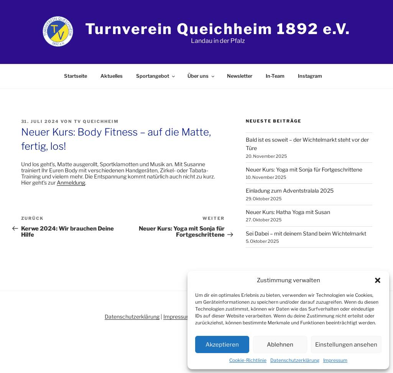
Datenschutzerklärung (294, 360)
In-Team (275, 76)
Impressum (335, 360)
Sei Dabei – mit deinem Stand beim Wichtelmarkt (306, 233)
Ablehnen (280, 344)
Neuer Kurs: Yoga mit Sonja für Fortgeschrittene (304, 169)
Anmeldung (71, 182)
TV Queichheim (96, 121)
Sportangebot (156, 76)
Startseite (75, 76)
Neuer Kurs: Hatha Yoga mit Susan (288, 212)
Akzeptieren (222, 344)
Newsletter (239, 76)
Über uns (201, 76)
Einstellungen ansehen (346, 344)
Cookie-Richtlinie (247, 360)
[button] (377, 280)
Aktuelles (111, 76)
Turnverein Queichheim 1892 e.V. (217, 29)
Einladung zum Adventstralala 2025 (290, 190)
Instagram (310, 76)
